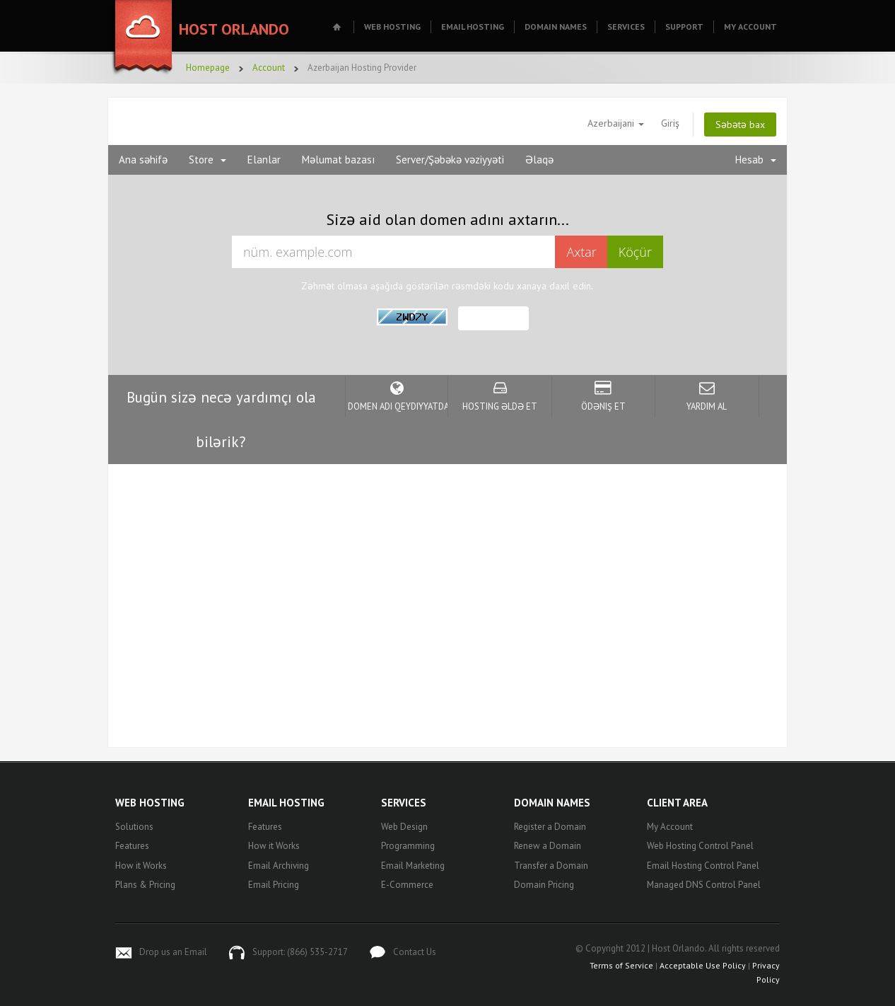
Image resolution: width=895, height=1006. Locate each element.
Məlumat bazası (338, 159)
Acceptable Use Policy (703, 965)
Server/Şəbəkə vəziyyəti (450, 159)
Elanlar (264, 159)
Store (207, 159)
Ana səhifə (143, 159)
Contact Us (414, 952)
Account (268, 68)
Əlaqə (539, 159)
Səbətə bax (740, 124)
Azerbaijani (615, 123)
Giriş (670, 123)
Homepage (208, 68)
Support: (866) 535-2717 (300, 952)
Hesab (755, 159)
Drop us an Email (173, 952)
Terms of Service (621, 965)
